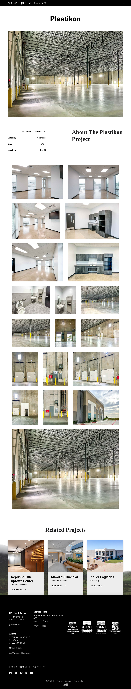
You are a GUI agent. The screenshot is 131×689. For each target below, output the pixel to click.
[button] (124, 3)
